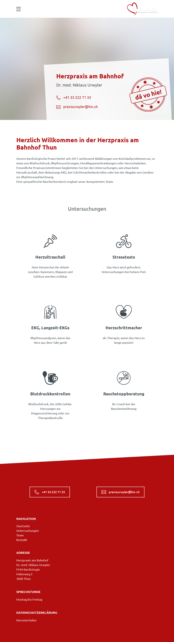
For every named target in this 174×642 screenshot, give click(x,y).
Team (20, 535)
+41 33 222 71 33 (73, 97)
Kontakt (21, 540)
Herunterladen (26, 620)
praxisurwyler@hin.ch (77, 107)
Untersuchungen (27, 530)
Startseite (23, 526)
